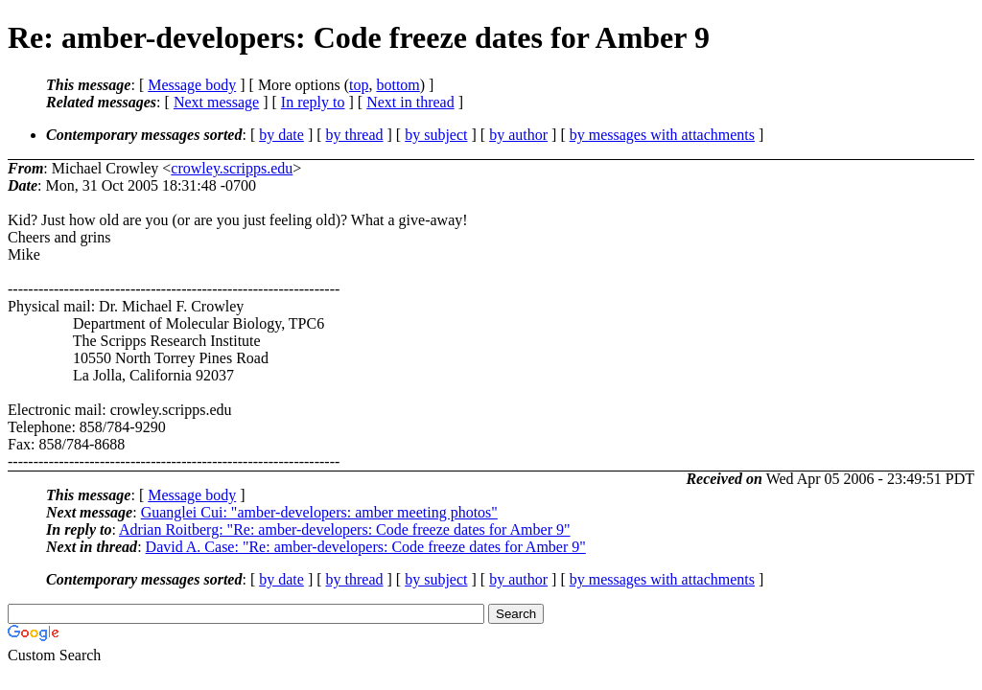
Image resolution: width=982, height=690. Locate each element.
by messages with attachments (662, 134)
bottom (397, 85)
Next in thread (410, 102)
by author (518, 134)
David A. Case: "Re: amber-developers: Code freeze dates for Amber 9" (366, 547)
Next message (216, 102)
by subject (436, 134)
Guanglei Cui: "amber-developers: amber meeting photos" (319, 512)
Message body (192, 85)
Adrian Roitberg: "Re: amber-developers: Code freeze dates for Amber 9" (345, 529)
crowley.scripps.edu (231, 168)
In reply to (313, 102)
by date (281, 134)
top (358, 85)
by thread (355, 134)
